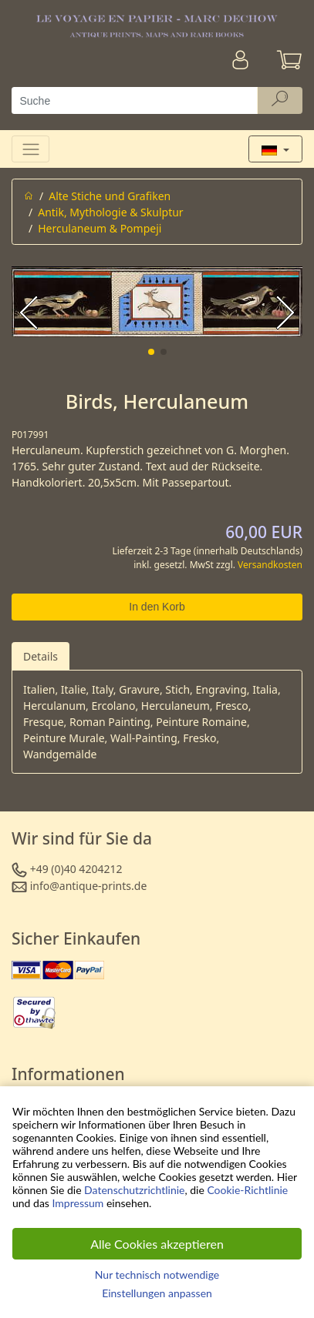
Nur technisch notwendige (157, 1274)
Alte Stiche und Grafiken (110, 196)
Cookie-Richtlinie (247, 1189)
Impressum (78, 1202)
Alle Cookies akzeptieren (157, 1243)
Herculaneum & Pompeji (99, 228)
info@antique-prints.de (88, 885)
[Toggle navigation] (30, 148)
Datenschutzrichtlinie (134, 1189)
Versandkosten (270, 564)
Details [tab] (40, 656)
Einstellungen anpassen (157, 1293)
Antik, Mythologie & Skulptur (110, 212)
